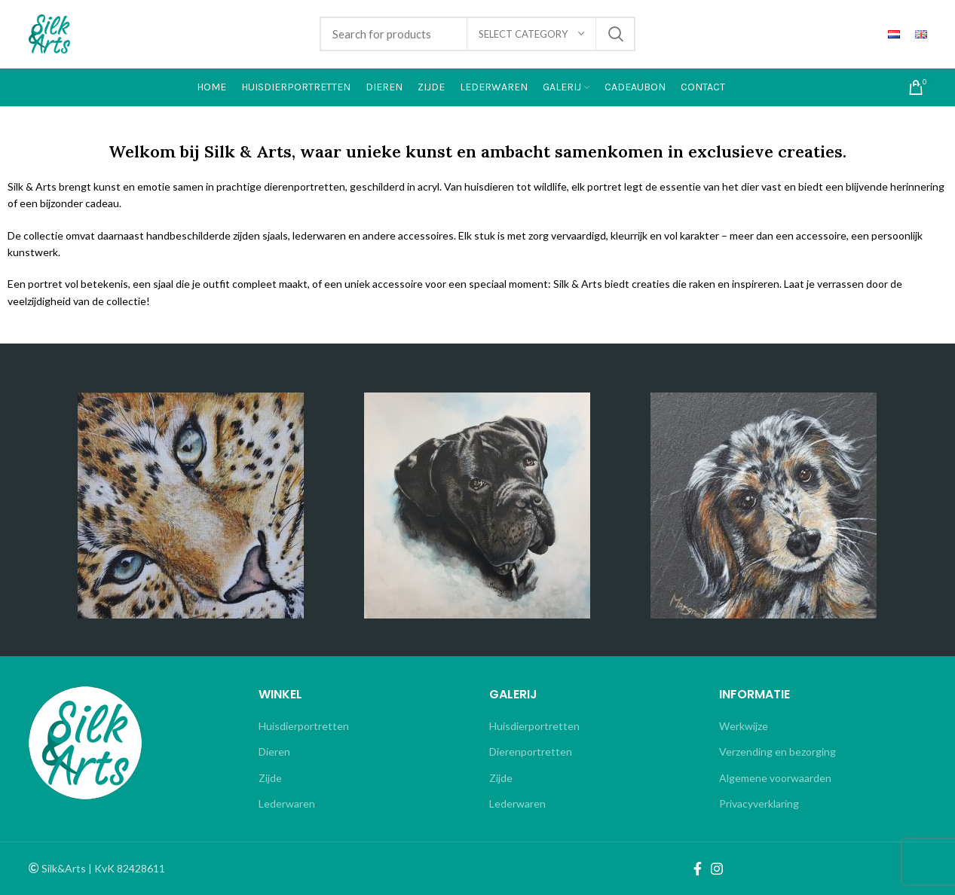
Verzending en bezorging (777, 751)
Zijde (270, 777)
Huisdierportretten (304, 725)
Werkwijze (743, 725)
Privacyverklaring (759, 803)
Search (615, 34)
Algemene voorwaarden (775, 777)
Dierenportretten (530, 751)
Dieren (274, 751)
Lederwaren (287, 803)
